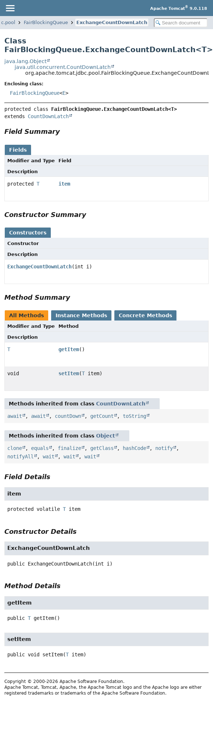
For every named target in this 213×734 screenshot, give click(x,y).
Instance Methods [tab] (81, 315)
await (14, 416)
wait (48, 456)
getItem (68, 349)
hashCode (134, 448)
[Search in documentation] (181, 22)
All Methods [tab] (26, 315)
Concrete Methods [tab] (145, 315)
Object (105, 436)
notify (164, 448)
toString (134, 416)
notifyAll (20, 456)
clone (14, 448)
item (64, 184)
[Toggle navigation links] (10, 8)
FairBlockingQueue (46, 22)
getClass (102, 448)
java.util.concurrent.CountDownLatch (63, 67)
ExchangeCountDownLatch (111, 22)
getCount (102, 416)
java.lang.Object (25, 61)
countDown (68, 416)
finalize (69, 448)
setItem (68, 373)
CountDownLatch (48, 116)
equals (40, 448)
